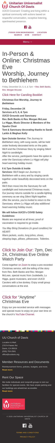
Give (27, 35)
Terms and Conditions (27, 432)
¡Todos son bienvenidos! (21, 32)
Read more (7, 370)
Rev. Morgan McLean (12, 90)
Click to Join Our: (17, 250)
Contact (36, 35)
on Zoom (23, 265)
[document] (27, 186)
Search (18, 35)
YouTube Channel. (25, 314)
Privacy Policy (27, 437)
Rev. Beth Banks (42, 87)
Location (42, 32)
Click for (9, 297)
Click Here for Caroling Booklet (22, 94)
